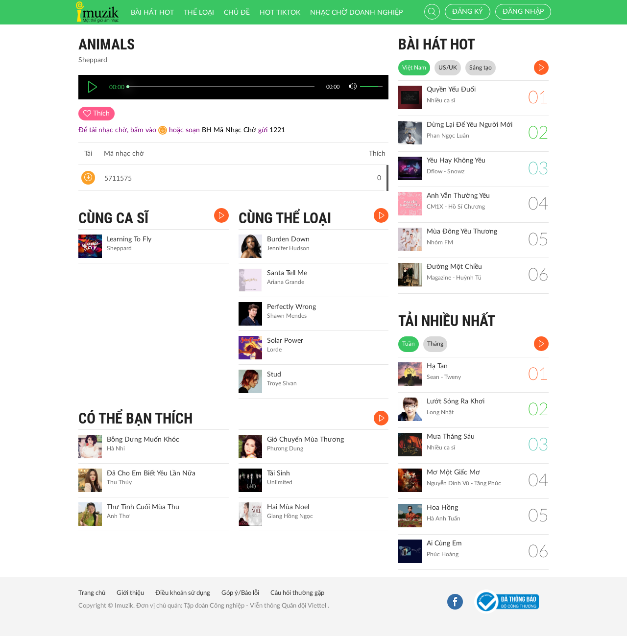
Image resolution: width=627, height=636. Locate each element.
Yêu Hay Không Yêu (456, 160)
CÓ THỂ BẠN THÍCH (135, 418)
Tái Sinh (278, 473)
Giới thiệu (130, 593)
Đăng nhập (523, 11)
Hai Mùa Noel (288, 507)
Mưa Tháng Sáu (451, 436)
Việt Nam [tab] (414, 68)
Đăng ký (467, 11)
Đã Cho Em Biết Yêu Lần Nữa (151, 473)
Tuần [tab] (408, 344)
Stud (274, 374)
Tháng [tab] (435, 344)
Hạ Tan (437, 366)
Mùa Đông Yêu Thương (462, 231)
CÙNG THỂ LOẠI (285, 218)
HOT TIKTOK (280, 12)
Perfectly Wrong (291, 307)
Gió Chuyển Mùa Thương (305, 439)
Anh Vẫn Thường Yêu (458, 195)
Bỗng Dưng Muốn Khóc (143, 439)
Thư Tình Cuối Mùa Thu (143, 507)
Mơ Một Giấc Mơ (453, 472)
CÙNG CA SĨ (113, 218)
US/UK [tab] (447, 68)
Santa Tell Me (287, 273)
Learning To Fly (129, 239)
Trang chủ (91, 593)
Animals (106, 44)
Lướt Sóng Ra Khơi (455, 401)
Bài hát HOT (152, 12)
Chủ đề (237, 12)
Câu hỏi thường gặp (297, 593)
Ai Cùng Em (444, 543)
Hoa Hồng (442, 507)
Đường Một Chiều (454, 266)
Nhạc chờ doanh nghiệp (356, 12)
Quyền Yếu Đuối (451, 89)
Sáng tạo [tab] (480, 68)
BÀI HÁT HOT (436, 44)
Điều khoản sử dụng (182, 593)
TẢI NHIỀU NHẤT (446, 321)
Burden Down (288, 239)
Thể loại (199, 12)
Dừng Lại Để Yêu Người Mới (469, 124)
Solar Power (285, 340)
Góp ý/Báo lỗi (240, 593)
